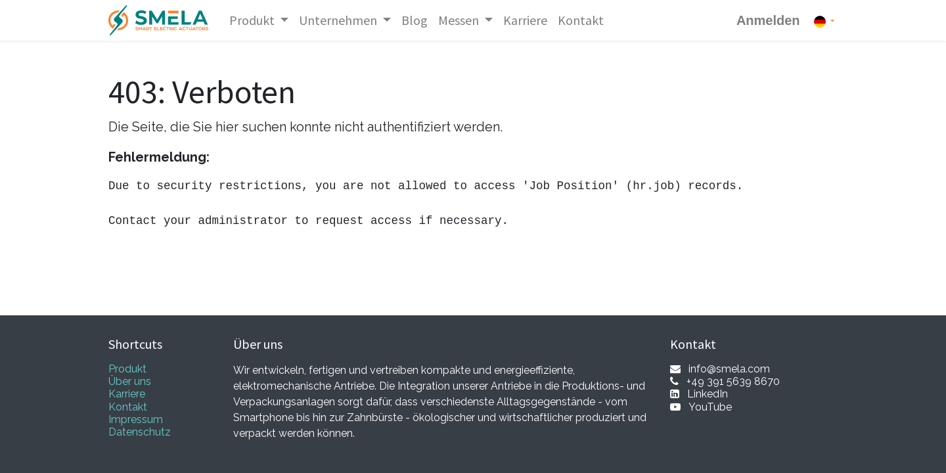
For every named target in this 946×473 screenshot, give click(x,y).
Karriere (126, 394)
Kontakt (127, 407)
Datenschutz (139, 432)
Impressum (135, 419)
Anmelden (768, 20)
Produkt (127, 369)
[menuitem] (414, 20)
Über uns (129, 381)
